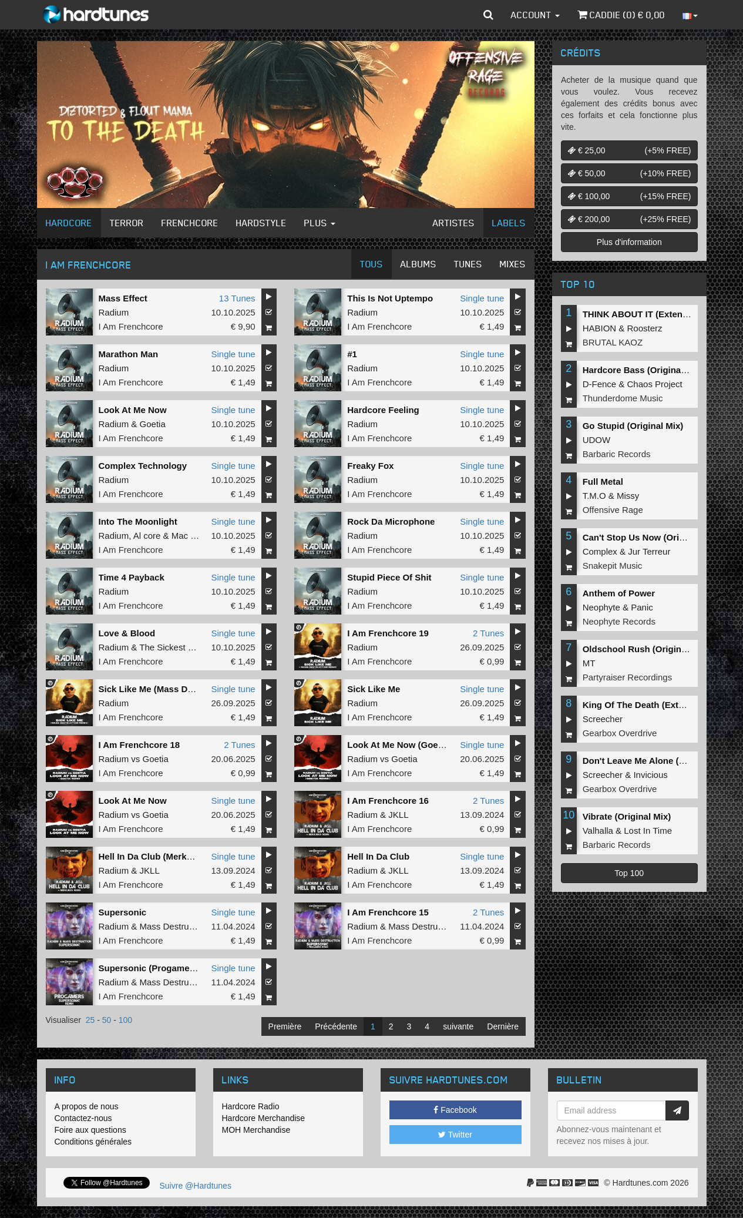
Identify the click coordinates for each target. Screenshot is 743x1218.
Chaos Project (655, 384)
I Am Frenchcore (131, 326)
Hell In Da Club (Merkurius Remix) (169, 856)
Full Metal (603, 481)
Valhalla (598, 831)
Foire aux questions (90, 1130)
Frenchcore (190, 223)
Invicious (650, 775)
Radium (114, 312)
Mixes (513, 264)
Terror (127, 223)
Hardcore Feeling (383, 410)
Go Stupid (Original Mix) (633, 426)
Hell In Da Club (378, 856)
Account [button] (535, 15)
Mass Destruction (174, 926)
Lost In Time (648, 831)
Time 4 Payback (131, 577)
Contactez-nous (83, 1118)
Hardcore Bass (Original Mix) (643, 370)
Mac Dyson (194, 536)
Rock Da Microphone (391, 521)
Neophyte (601, 607)
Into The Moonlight (138, 521)
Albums (418, 264)
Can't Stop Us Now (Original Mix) (651, 537)
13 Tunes (237, 298)
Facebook (454, 1110)
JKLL (398, 815)
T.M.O (594, 496)
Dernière (503, 1026)
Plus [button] (319, 223)
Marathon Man (129, 354)
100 (125, 1020)
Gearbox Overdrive (620, 733)
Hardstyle (261, 223)
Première (285, 1026)
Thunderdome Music (623, 398)
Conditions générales (93, 1141)
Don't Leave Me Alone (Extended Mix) (661, 761)
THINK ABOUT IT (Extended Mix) (650, 314)
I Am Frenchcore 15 (388, 912)
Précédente (336, 1026)
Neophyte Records (619, 621)
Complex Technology (143, 466)
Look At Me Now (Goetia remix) (412, 745)
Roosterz (645, 328)
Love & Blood (127, 633)
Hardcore (69, 223)
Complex (600, 551)
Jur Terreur (649, 551)
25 (90, 1020)
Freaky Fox (370, 466)
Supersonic (123, 912)
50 (107, 1020)
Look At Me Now (133, 410)
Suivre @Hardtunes (195, 1185)
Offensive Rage (613, 510)
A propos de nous (87, 1106)
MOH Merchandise (256, 1130)
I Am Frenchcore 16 (388, 801)
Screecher (603, 719)
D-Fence (600, 384)
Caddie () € (621, 15)
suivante (458, 1026)
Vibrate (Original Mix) (627, 816)
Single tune (482, 298)
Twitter (455, 1134)
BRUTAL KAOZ (613, 342)
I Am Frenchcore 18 (139, 745)
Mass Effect (123, 298)
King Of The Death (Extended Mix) (654, 705)
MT (589, 663)
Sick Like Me (373, 689)
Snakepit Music (613, 566)
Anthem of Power (619, 593)
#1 (352, 354)
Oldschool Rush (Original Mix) (646, 649)
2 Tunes (488, 633)
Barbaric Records (617, 454)
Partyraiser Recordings (628, 677)
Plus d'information (629, 242)
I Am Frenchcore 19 (388, 633)
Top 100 (629, 873)
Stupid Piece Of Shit (389, 577)
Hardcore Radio (251, 1106)
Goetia (153, 424)
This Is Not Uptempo (390, 298)
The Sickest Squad (176, 647)
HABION (600, 328)
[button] (488, 14)
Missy (628, 496)
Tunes (468, 264)
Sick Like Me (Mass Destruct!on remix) (179, 689)
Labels (509, 223)
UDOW (597, 440)
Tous (371, 264)
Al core (147, 536)
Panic (642, 607)
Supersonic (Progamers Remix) (164, 968)
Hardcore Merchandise (263, 1118)
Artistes (454, 223)
